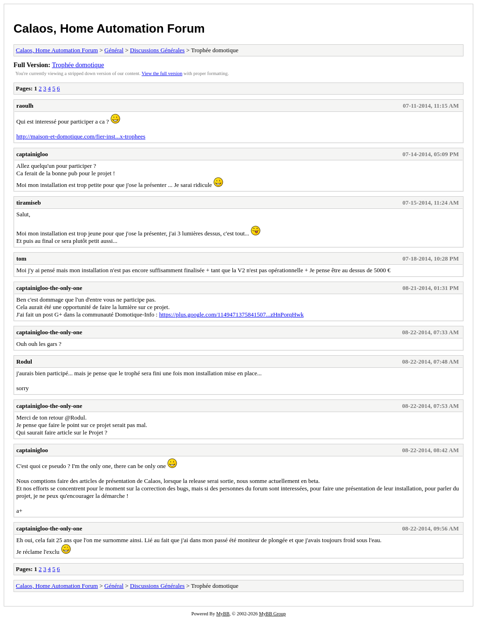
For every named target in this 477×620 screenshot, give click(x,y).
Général (113, 50)
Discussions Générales (157, 50)
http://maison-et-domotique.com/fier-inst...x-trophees (80, 136)
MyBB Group (272, 613)
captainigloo (32, 154)
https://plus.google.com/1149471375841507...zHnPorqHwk (231, 314)
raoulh (25, 105)
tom (21, 258)
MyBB (222, 613)
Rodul (24, 361)
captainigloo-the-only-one (49, 287)
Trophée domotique (78, 65)
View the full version (162, 73)
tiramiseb (28, 202)
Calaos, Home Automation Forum (109, 28)
